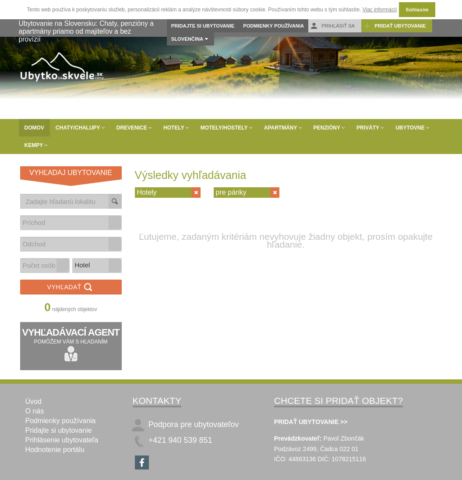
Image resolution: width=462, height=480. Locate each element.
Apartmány (283, 128)
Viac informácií (380, 10)
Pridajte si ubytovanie (202, 25)
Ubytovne (412, 128)
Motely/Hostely (227, 128)
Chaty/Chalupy (80, 128)
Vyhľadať (71, 287)
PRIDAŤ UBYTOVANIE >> (311, 421)
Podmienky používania (273, 25)
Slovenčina (187, 39)
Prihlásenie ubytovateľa (62, 440)
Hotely (176, 128)
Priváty (370, 128)
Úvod (33, 401)
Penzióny (329, 128)
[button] (114, 222)
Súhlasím (417, 9)
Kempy (36, 145)
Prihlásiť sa (332, 26)
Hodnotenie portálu (55, 449)
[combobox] (65, 222)
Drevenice (134, 128)
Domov (34, 128)
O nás (34, 411)
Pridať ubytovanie (394, 26)
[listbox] (97, 265)
